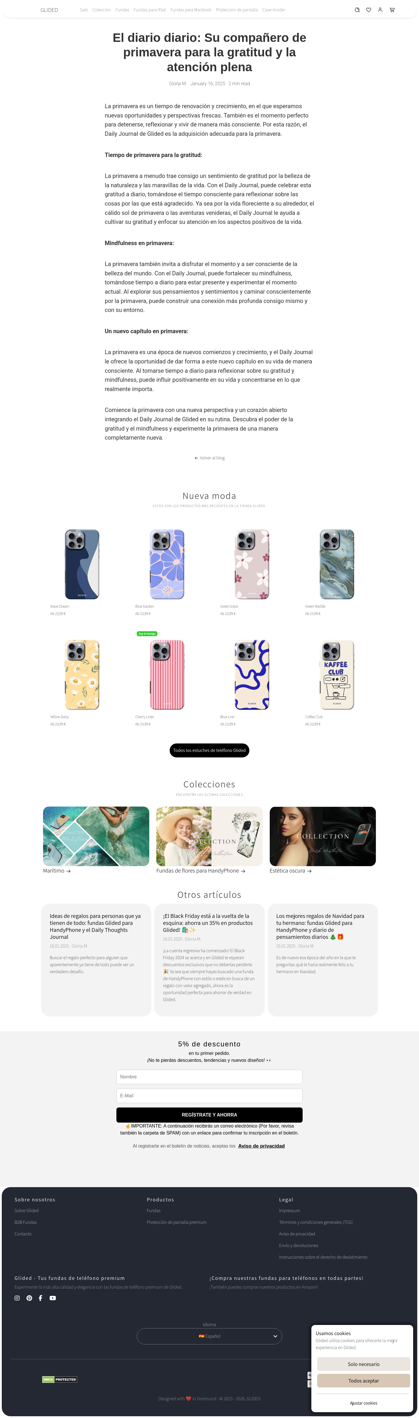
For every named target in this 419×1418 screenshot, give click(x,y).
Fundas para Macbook (191, 10)
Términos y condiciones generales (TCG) (316, 1222)
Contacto (23, 1234)
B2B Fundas (26, 1222)
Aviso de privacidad (261, 1146)
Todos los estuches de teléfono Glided (209, 750)
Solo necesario (363, 1364)
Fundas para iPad (150, 10)
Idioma (209, 1324)
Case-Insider (273, 10)
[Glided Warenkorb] (392, 11)
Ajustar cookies (363, 1403)
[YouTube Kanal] (55, 1299)
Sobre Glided (27, 1210)
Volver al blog (209, 458)
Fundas (122, 10)
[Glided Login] (380, 11)
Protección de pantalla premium (177, 1222)
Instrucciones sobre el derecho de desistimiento (323, 1257)
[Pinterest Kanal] (32, 1299)
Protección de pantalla (237, 10)
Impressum (289, 1210)
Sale (84, 10)
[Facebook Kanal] (43, 1299)
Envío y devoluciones (298, 1245)
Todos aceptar (364, 1380)
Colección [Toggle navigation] (102, 10)
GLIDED (49, 10)
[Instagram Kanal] (20, 1299)
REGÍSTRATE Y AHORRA (209, 1114)
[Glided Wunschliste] (357, 11)
